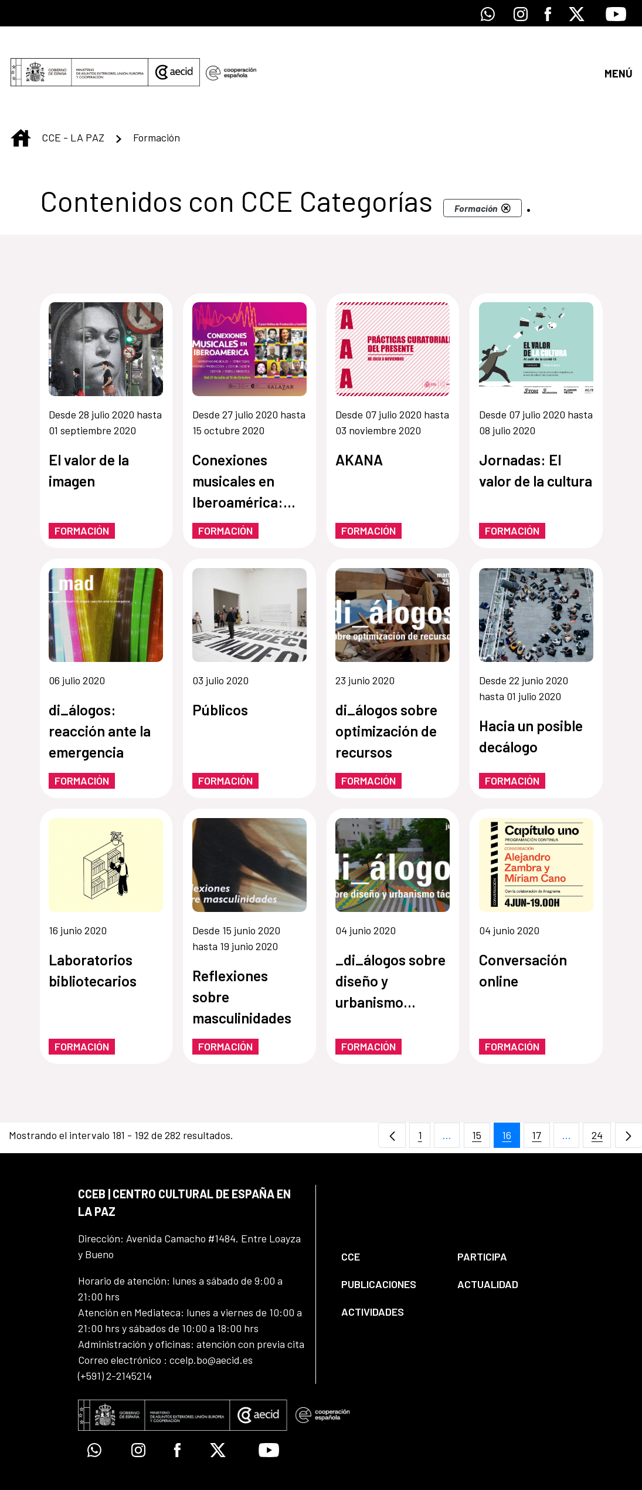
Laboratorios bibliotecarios (93, 927)
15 (481, 1096)
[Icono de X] (577, 13)
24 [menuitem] (602, 1096)
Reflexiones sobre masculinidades (241, 954)
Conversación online (523, 927)
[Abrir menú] (617, 51)
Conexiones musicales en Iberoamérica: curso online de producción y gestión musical (241, 439)
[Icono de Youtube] (615, 13)
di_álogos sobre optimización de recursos (386, 688)
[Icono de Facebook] (548, 13)
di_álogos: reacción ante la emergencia (100, 688)
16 (511, 1096)
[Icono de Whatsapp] (487, 13)
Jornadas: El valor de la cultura (535, 427)
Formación (82, 488)
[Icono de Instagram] (520, 13)
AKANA (359, 417)
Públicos (220, 667)
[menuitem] (389, 1214)
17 (541, 1096)
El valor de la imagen (89, 427)
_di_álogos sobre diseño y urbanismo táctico (390, 939)
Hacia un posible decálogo (531, 693)
